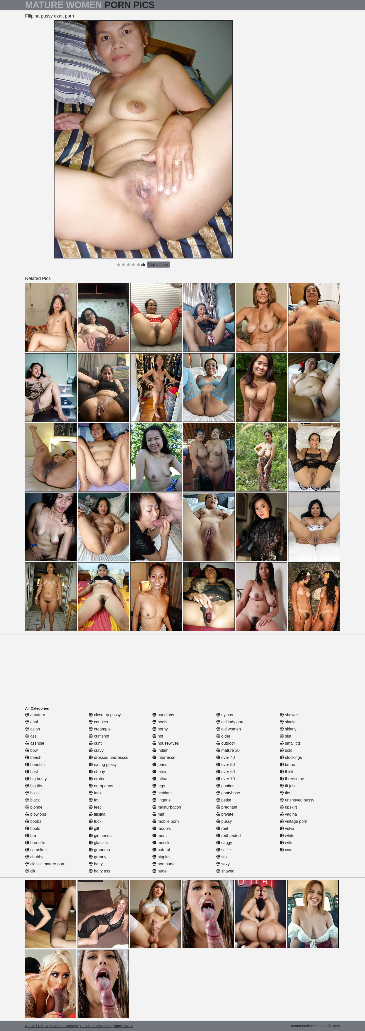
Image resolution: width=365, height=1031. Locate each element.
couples (98, 722)
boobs (33, 821)
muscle (161, 843)
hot (157, 736)
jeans (159, 764)
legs (158, 786)
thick (286, 772)
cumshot (99, 736)
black (32, 800)
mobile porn (165, 821)
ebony (97, 772)
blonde (34, 807)
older (223, 736)
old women (228, 729)
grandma (99, 850)
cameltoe (36, 850)
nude (159, 871)
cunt (95, 743)
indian (160, 750)
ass (30, 736)
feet (95, 807)
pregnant (227, 807)
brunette (35, 843)
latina (159, 779)
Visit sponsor (158, 265)
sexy (223, 864)
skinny (288, 729)
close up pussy (105, 715)
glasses (98, 843)
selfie (223, 850)
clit (30, 871)
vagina (288, 814)
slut (285, 736)
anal (31, 722)
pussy (224, 821)
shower (289, 715)
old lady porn (230, 722)
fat (93, 800)
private (224, 814)
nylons (224, 715)
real (222, 828)
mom (159, 835)
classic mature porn (45, 864)
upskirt (288, 807)
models (161, 828)
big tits (33, 786)
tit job (287, 786)
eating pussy (103, 764)
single (288, 722)
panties (225, 786)
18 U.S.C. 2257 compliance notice (106, 1026)
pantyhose (228, 793)
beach (33, 757)
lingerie (161, 800)
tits (285, 793)
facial (96, 793)
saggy (224, 843)
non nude (163, 864)
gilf (94, 828)
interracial (163, 757)
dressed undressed (109, 757)
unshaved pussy (297, 800)
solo (286, 750)
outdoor (225, 743)
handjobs (163, 715)
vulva (287, 828)
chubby (34, 857)
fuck (95, 821)
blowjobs (35, 814)
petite (223, 800)
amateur (35, 715)
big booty (36, 779)
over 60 (225, 772)
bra (30, 835)
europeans (101, 786)
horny (160, 729)
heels (159, 722)
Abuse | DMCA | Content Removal (52, 1026)
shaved (225, 871)
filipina (97, 814)
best (31, 772)
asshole (34, 743)
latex (159, 772)
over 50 (225, 764)
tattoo (287, 764)
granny (97, 857)
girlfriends (100, 835)
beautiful (35, 764)
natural (161, 850)
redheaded (228, 835)
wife (286, 843)
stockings (291, 757)
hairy (96, 864)
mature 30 (228, 750)
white (287, 835)
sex (222, 857)
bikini (32, 793)
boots (32, 828)
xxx (285, 850)
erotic (96, 779)
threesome (292, 779)
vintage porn (293, 821)
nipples (161, 857)
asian (32, 729)
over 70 (225, 779)
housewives (165, 743)
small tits (290, 743)
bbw (31, 750)
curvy (96, 750)
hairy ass (99, 871)
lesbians (162, 793)
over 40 (225, 757)
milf (158, 814)
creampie (100, 729)
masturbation (166, 807)
